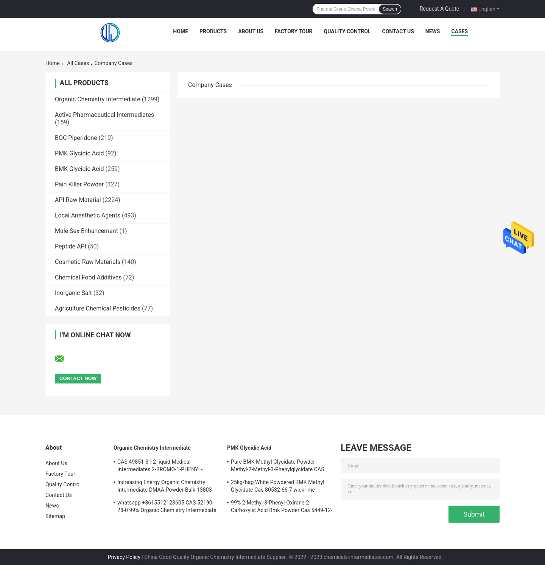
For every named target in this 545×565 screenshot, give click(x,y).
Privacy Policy (124, 557)
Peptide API (70, 246)
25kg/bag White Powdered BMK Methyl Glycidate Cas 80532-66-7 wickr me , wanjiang (277, 487)
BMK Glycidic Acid (79, 168)
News (432, 31)
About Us (250, 31)
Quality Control (347, 31)
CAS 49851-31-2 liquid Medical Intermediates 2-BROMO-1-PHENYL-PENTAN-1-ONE (159, 467)
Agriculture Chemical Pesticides (97, 308)
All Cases (78, 63)
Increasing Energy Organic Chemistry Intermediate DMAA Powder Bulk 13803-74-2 (165, 487)
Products (213, 31)
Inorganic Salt (73, 292)
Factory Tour (294, 31)
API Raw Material (78, 199)
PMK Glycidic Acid (79, 153)
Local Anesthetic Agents (87, 215)
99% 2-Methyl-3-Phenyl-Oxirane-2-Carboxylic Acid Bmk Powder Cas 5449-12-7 (281, 507)
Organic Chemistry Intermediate (97, 99)
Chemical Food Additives (88, 277)
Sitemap (55, 516)
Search (390, 9)
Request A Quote (439, 9)
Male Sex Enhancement (86, 230)
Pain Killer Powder (79, 184)
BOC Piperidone (76, 137)
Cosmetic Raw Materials (87, 261)
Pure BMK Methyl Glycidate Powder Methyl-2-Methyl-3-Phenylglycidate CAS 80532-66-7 (277, 467)
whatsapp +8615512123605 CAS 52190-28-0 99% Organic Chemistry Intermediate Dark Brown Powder (166, 507)
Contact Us (398, 31)
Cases (459, 31)
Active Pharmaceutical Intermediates (104, 114)
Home (180, 31)
